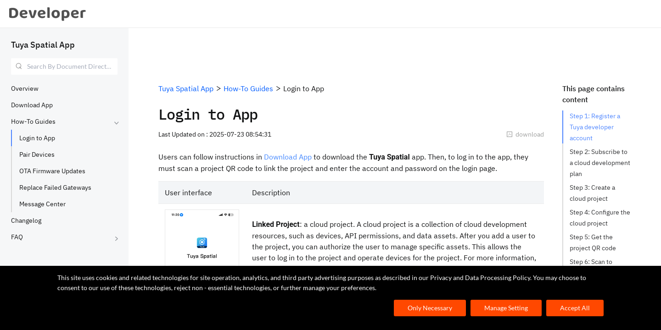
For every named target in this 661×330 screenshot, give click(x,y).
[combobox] (64, 66)
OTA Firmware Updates (52, 171)
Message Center (42, 204)
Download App (32, 105)
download (525, 134)
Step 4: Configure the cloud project (600, 217)
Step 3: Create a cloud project (593, 193)
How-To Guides (33, 121)
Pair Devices (37, 154)
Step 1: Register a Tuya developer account (596, 127)
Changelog (26, 220)
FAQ (17, 237)
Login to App (37, 138)
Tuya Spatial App (43, 44)
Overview (25, 88)
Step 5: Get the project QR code (593, 242)
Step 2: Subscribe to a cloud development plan (600, 163)
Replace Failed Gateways (55, 187)
